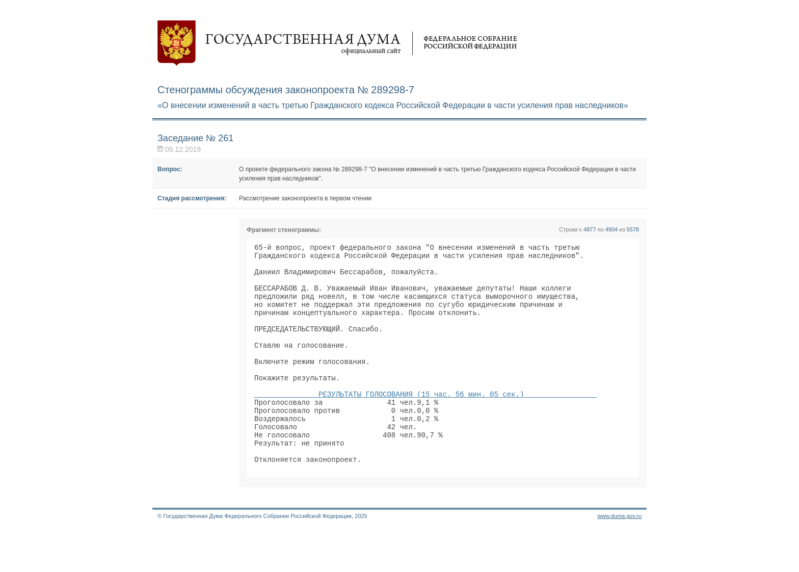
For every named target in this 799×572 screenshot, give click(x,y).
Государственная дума (337, 43)
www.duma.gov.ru (619, 559)
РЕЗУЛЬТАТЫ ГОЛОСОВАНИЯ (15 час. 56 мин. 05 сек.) (425, 423)
